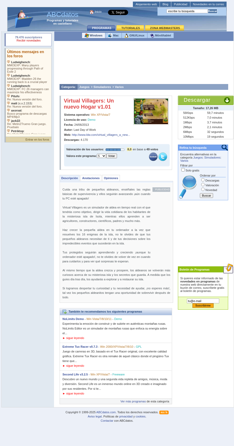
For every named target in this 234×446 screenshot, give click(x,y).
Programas (54, 20)
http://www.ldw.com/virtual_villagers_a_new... (101, 134)
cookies (140, 416)
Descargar (197, 100)
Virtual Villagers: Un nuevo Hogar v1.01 (89, 104)
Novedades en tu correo (208, 4)
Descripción (69, 178)
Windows (93, 36)
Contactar (107, 420)
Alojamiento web (146, 4)
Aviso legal (95, 416)
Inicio (98, 11)
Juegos (84, 87)
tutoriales (71, 20)
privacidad (125, 416)
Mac (113, 36)
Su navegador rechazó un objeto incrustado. (28, 39)
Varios (119, 87)
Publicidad (180, 4)
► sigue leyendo (73, 338)
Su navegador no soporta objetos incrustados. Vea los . (28, 91)
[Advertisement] (144, 63)
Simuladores (102, 87)
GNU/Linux (134, 36)
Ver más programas (133, 401)
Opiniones (111, 178)
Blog (165, 4)
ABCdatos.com (106, 412)
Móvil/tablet (160, 36)
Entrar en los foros (37, 139)
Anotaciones (91, 178)
